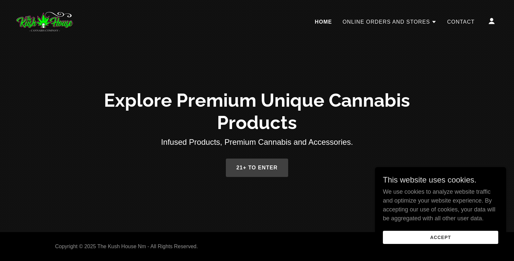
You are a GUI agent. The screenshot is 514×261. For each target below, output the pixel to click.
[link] (45, 20)
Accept (440, 237)
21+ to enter (257, 167)
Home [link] (323, 22)
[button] (390, 22)
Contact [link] (461, 22)
